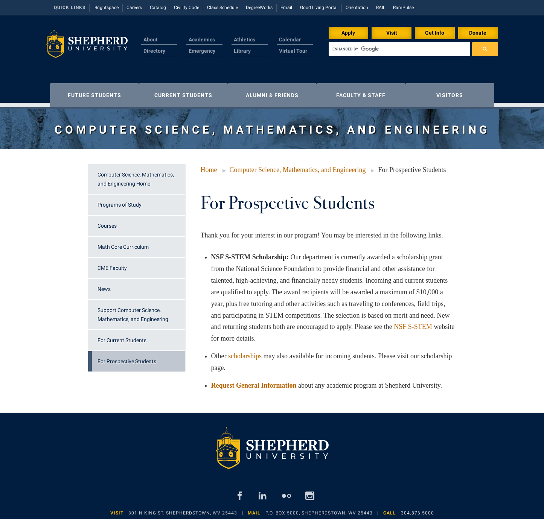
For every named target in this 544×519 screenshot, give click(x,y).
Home (209, 166)
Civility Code (186, 7)
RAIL (380, 7)
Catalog (158, 7)
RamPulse (403, 7)
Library (242, 51)
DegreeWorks (259, 7)
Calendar (290, 40)
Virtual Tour (293, 51)
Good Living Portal (319, 7)
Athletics (244, 40)
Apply (348, 33)
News (104, 285)
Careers (134, 7)
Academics (202, 40)
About (150, 40)
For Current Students (122, 336)
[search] (399, 49)
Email (286, 7)
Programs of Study (120, 201)
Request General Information (254, 381)
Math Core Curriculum (123, 243)
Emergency (202, 51)
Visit (391, 33)
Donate (477, 33)
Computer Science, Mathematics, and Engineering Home (136, 175)
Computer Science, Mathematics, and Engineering (298, 166)
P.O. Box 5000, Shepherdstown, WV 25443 (319, 509)
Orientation (357, 7)
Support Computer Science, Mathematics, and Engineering (133, 310)
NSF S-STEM (413, 323)
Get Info (434, 33)
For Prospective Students (127, 358)
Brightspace (106, 7)
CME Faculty (112, 264)
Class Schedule (222, 7)
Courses (107, 222)
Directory (154, 51)
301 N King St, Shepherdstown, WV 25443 (182, 509)
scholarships (245, 352)
